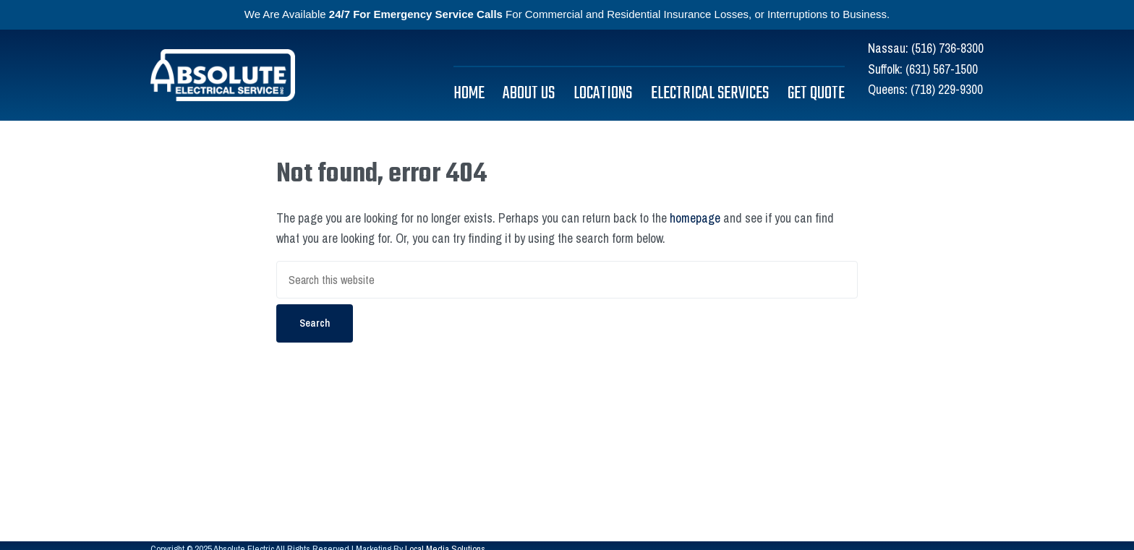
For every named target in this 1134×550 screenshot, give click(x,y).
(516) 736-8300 (947, 48)
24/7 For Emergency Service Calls (416, 14)
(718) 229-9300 (947, 89)
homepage (695, 218)
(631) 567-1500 (941, 69)
